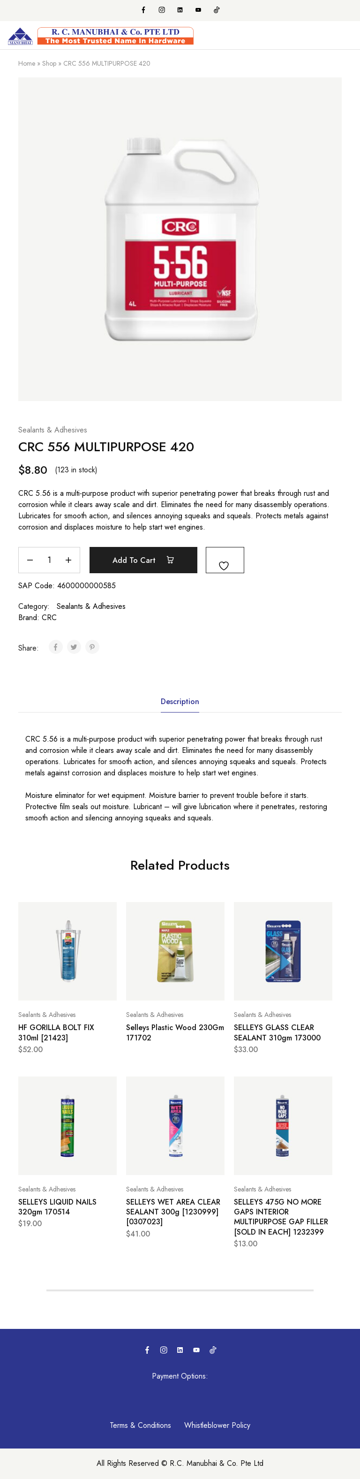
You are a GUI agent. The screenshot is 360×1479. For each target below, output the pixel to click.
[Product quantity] (49, 560)
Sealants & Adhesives (52, 430)
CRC (49, 617)
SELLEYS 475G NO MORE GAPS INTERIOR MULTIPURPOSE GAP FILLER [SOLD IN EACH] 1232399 (281, 1217)
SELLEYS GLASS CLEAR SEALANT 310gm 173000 (277, 1032)
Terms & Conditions (140, 1425)
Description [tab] (180, 701)
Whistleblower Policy (217, 1425)
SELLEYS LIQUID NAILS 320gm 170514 (57, 1207)
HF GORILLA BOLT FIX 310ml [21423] (56, 1032)
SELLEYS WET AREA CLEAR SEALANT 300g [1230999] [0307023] (173, 1212)
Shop (49, 63)
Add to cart (143, 560)
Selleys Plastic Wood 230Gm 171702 (175, 1032)
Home (26, 63)
